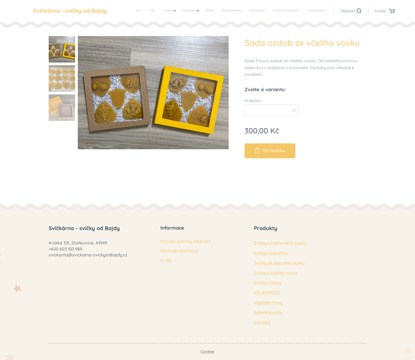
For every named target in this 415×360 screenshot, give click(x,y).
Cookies (208, 351)
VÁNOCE (262, 322)
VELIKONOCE (267, 292)
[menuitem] (253, 10)
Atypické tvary (268, 302)
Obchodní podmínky (179, 250)
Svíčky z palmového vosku (280, 242)
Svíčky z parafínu (271, 253)
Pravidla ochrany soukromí (185, 241)
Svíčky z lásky (267, 282)
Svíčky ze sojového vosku (279, 262)
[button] (351, 10)
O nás (165, 259)
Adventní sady (268, 312)
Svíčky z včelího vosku (276, 272)
